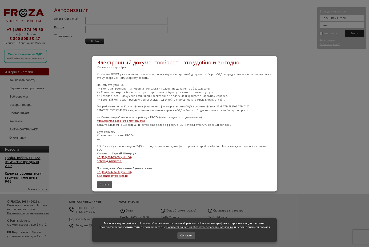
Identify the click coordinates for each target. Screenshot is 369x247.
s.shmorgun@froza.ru (109, 161)
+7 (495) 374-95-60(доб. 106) (114, 172)
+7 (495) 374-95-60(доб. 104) (114, 157)
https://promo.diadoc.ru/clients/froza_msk (121, 121)
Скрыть (104, 184)
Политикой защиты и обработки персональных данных (199, 227)
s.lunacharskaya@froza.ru (112, 176)
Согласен (186, 235)
